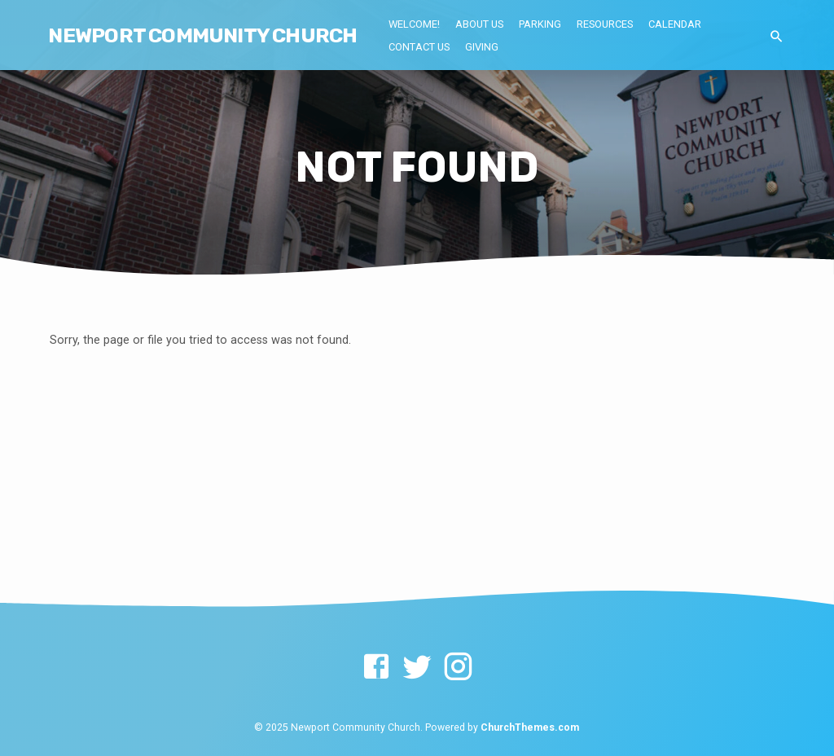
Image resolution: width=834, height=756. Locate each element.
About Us (479, 24)
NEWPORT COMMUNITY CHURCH (202, 35)
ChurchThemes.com (530, 727)
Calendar (674, 24)
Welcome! (414, 24)
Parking (540, 24)
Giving (481, 47)
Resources (605, 24)
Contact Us (419, 47)
